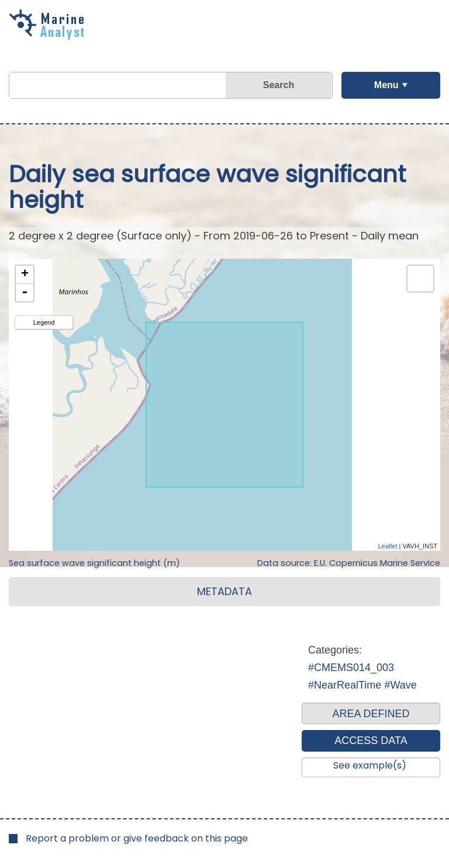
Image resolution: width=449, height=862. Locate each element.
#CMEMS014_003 (351, 667)
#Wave (400, 685)
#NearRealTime (344, 685)
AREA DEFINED (370, 714)
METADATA (224, 591)
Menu (386, 85)
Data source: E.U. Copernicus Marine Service (348, 563)
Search (278, 85)
